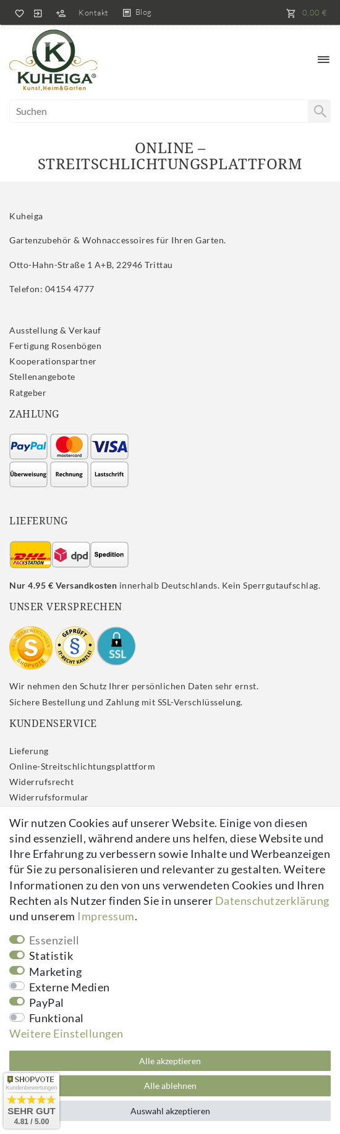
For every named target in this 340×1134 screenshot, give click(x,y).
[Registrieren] (60, 12)
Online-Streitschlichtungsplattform (82, 766)
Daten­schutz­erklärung (272, 900)
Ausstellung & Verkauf (55, 330)
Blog (143, 12)
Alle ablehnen (170, 1085)
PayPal (46, 1002)
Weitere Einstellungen (66, 1033)
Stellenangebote (42, 376)
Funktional (56, 1018)
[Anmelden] (37, 12)
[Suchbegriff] (170, 111)
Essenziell (54, 940)
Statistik (51, 955)
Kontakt (94, 12)
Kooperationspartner (53, 361)
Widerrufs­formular (49, 797)
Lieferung (29, 751)
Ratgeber (27, 392)
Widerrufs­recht (41, 781)
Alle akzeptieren (170, 1061)
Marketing (55, 971)
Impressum (106, 916)
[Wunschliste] (17, 12)
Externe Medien (69, 987)
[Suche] (319, 111)
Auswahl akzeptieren (170, 1111)
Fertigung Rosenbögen (55, 345)
